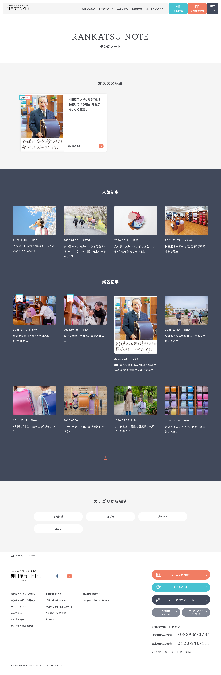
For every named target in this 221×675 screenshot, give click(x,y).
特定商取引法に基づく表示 (96, 600)
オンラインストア (155, 8)
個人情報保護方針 (92, 594)
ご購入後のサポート (56, 600)
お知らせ (50, 619)
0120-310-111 (194, 643)
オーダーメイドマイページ (198, 612)
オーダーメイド (106, 8)
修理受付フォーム (169, 612)
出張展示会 (137, 8)
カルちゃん (122, 8)
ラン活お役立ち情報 (56, 613)
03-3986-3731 (194, 634)
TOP (12, 555)
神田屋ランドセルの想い (23, 594)
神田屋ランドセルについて (59, 606)
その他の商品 (17, 619)
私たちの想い (88, 8)
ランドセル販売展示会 (22, 625)
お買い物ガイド (53, 594)
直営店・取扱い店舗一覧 (23, 600)
